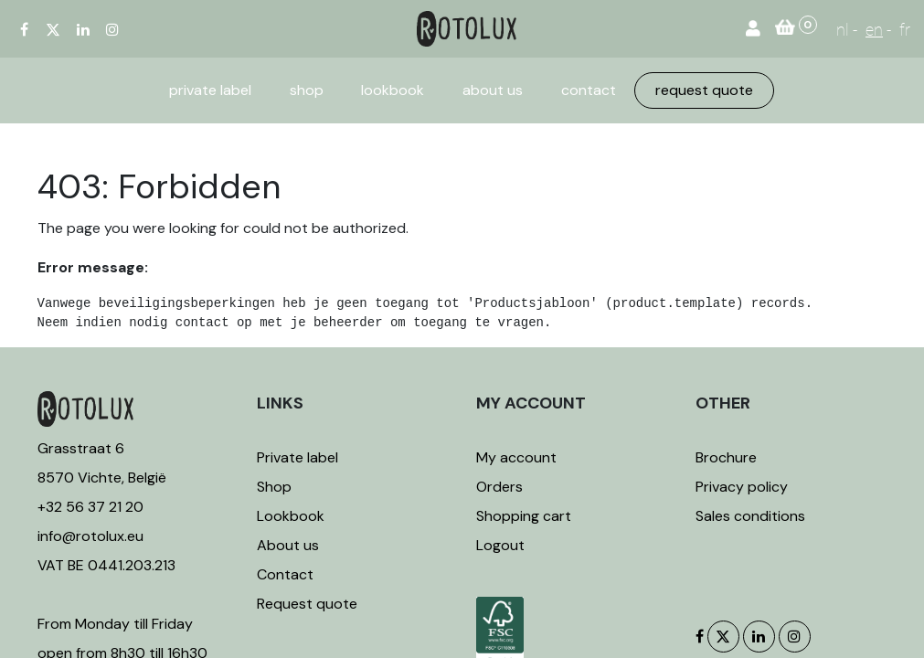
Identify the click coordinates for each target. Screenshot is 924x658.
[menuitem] (210, 90)
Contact (285, 574)
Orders (499, 486)
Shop (274, 486)
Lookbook (290, 515)
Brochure (726, 457)
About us (288, 545)
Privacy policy (742, 486)
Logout (500, 545)
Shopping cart (523, 515)
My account (516, 457)
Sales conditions (750, 515)
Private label (299, 457)
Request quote (307, 603)
